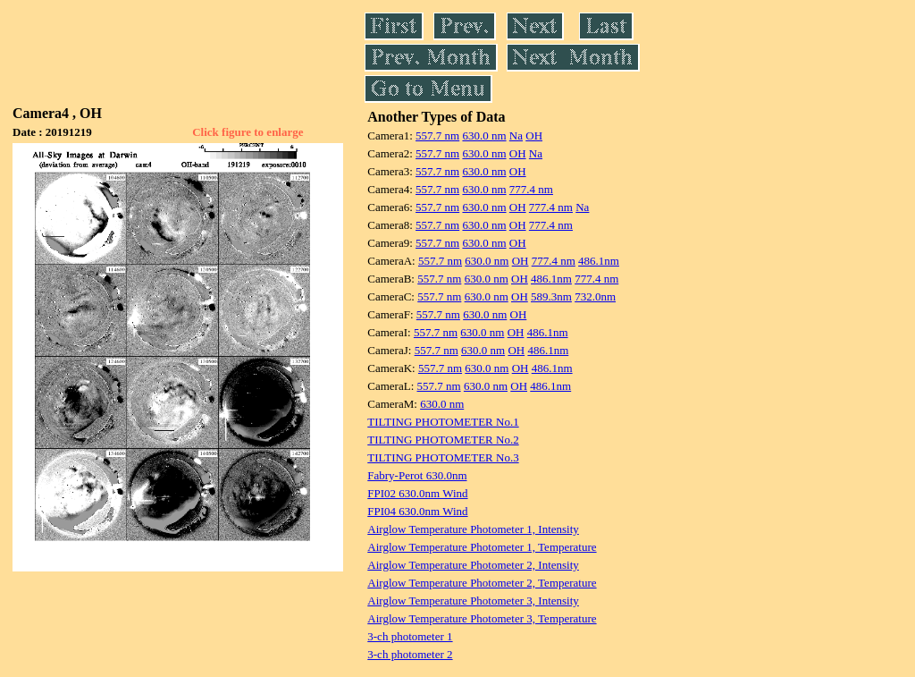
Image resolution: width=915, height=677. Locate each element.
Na (516, 135)
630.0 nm (484, 135)
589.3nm (551, 296)
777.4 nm (531, 189)
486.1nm (598, 260)
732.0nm (595, 296)
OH (533, 135)
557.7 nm (437, 135)
